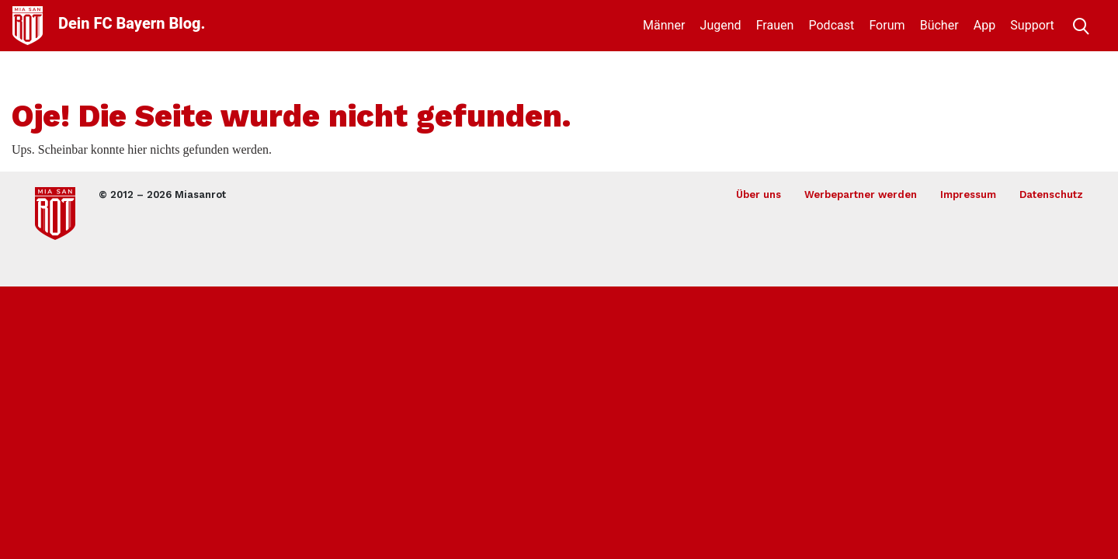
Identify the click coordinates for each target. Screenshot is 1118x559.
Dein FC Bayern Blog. (131, 23)
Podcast (832, 25)
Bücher (939, 25)
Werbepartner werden (860, 194)
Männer (664, 25)
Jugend (720, 25)
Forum (886, 25)
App (984, 25)
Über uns (758, 194)
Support (1032, 25)
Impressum (968, 194)
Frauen (775, 25)
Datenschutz (1051, 194)
